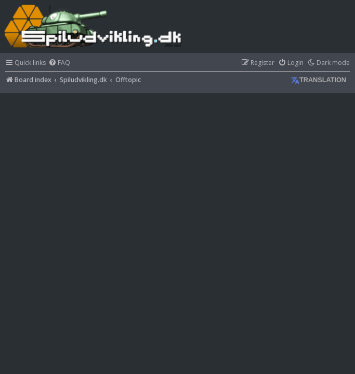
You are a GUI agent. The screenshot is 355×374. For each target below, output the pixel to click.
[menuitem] (59, 63)
